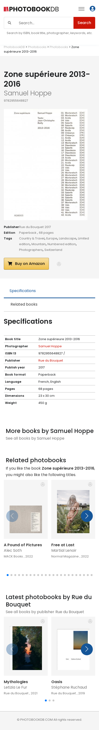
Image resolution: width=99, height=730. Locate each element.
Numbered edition (61, 244)
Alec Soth (13, 550)
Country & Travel (32, 238)
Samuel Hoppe (50, 346)
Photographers (31, 250)
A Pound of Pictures (23, 545)
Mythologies (16, 682)
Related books (23, 304)
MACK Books (13, 556)
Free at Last (62, 545)
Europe (51, 238)
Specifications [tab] (23, 290)
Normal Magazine (65, 556)
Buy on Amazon (26, 263)
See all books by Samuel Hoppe (35, 438)
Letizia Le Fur (15, 687)
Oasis (56, 682)
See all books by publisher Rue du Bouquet (45, 612)
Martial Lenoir (64, 550)
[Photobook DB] (31, 9)
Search (84, 22)
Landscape (67, 238)
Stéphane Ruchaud (69, 687)
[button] (59, 264)
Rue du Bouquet (31, 227)
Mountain (38, 244)
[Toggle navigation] (81, 8)
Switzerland (53, 250)
